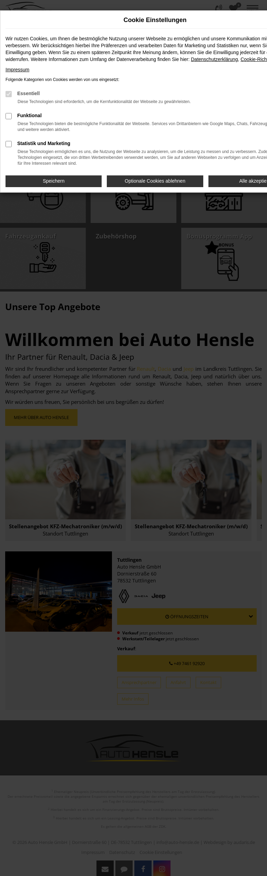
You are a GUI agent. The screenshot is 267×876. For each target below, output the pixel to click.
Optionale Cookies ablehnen (155, 181)
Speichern (53, 181)
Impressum (17, 69)
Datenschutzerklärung (214, 59)
